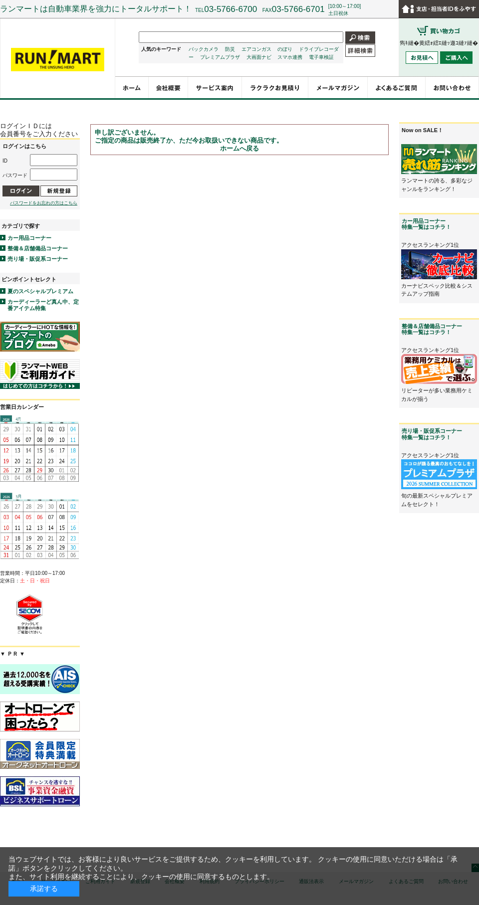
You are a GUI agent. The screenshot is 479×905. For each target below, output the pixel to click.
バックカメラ (204, 49)
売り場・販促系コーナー (37, 259)
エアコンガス (256, 49)
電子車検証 (321, 57)
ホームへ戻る (239, 148)
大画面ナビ (258, 57)
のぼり (284, 49)
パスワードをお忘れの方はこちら (43, 202)
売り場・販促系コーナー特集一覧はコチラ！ (432, 434)
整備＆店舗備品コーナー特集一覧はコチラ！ (432, 329)
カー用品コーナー (29, 238)
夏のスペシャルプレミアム (40, 291)
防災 (230, 49)
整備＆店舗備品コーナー (37, 248)
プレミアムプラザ (220, 57)
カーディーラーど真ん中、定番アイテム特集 (43, 305)
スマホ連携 (289, 57)
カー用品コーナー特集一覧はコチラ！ (426, 224)
